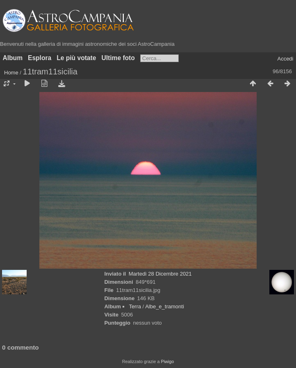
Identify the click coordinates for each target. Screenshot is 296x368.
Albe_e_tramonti (164, 306)
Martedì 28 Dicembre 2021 (160, 274)
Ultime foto (117, 57)
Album (13, 57)
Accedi (285, 59)
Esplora (39, 57)
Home (11, 73)
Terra (135, 306)
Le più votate (76, 57)
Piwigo (167, 361)
